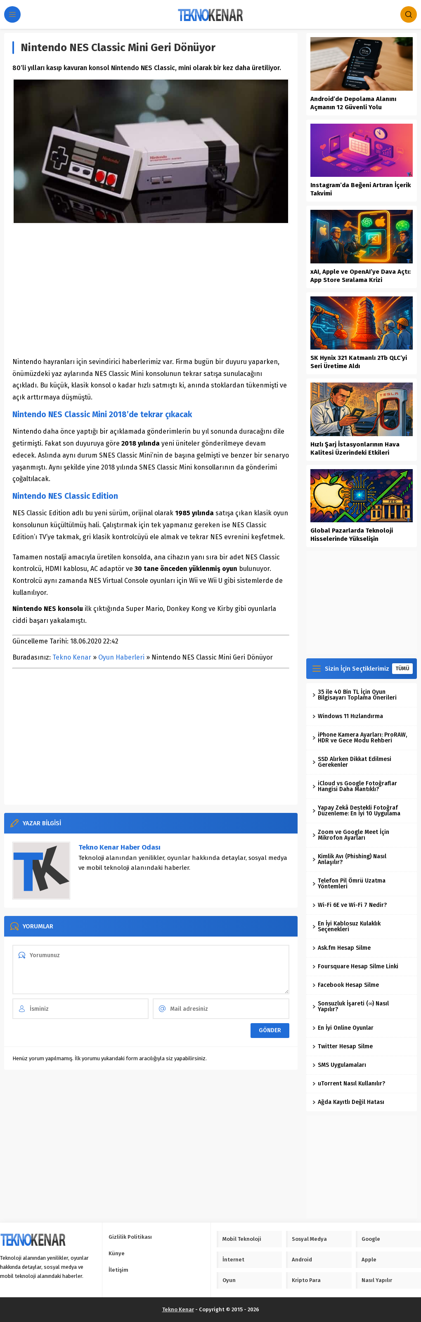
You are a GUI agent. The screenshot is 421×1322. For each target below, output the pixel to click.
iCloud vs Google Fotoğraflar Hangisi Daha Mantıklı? (354, 786)
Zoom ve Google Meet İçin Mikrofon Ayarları (350, 835)
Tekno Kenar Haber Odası (119, 847)
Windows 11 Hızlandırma (347, 716)
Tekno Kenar (71, 657)
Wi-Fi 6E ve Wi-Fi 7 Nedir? (349, 905)
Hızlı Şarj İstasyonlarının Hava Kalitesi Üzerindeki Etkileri (355, 448)
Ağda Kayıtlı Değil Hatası (348, 1102)
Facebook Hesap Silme (345, 985)
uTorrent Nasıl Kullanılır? (348, 1083)
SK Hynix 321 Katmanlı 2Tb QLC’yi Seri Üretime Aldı (358, 362)
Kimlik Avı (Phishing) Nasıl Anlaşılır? (349, 859)
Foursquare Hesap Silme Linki (355, 966)
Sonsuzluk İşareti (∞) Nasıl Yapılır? (350, 1006)
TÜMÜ (402, 669)
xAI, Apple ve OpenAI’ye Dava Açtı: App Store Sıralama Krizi (360, 276)
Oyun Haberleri (121, 657)
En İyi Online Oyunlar (343, 1027)
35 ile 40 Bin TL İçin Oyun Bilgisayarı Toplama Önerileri (354, 694)
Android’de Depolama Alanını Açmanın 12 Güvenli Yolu (353, 103)
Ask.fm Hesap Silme (341, 947)
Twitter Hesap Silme (342, 1046)
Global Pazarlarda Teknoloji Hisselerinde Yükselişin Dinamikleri (351, 539)
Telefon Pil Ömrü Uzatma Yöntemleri (349, 883)
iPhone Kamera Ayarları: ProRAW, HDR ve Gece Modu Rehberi (359, 737)
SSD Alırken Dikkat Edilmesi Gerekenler (351, 762)
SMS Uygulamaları (339, 1064)
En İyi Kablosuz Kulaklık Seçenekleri (346, 926)
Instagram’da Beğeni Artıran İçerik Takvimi (360, 189)
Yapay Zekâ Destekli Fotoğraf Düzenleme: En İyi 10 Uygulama (356, 810)
